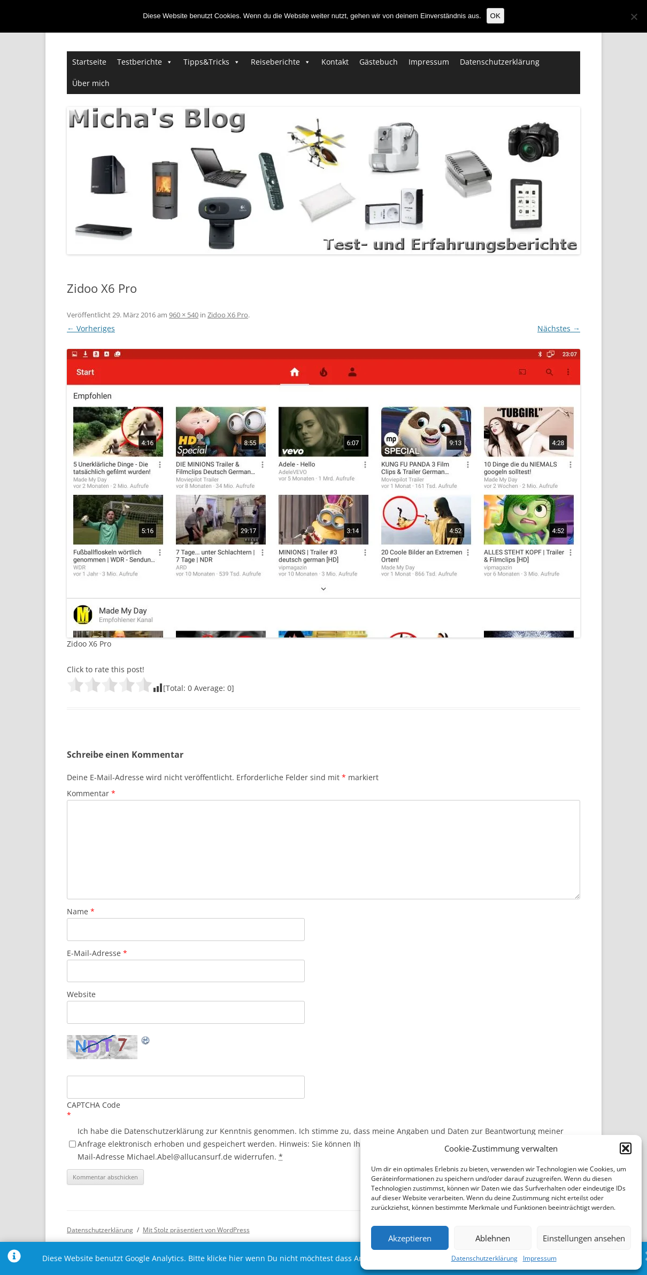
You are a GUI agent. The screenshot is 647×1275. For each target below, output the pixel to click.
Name (81, 911)
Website (81, 994)
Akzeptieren (410, 1238)
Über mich (91, 83)
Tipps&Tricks (206, 62)
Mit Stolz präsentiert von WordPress (196, 1229)
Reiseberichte (275, 62)
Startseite (89, 62)
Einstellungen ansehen (584, 1238)
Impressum (540, 1258)
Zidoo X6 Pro (227, 315)
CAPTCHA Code (93, 1105)
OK (495, 16)
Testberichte (139, 62)
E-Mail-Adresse (97, 953)
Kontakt (335, 62)
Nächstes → (558, 328)
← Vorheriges (91, 328)
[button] (625, 1148)
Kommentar (91, 793)
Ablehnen (492, 1238)
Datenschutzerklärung (484, 1258)
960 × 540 (183, 315)
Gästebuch (378, 62)
